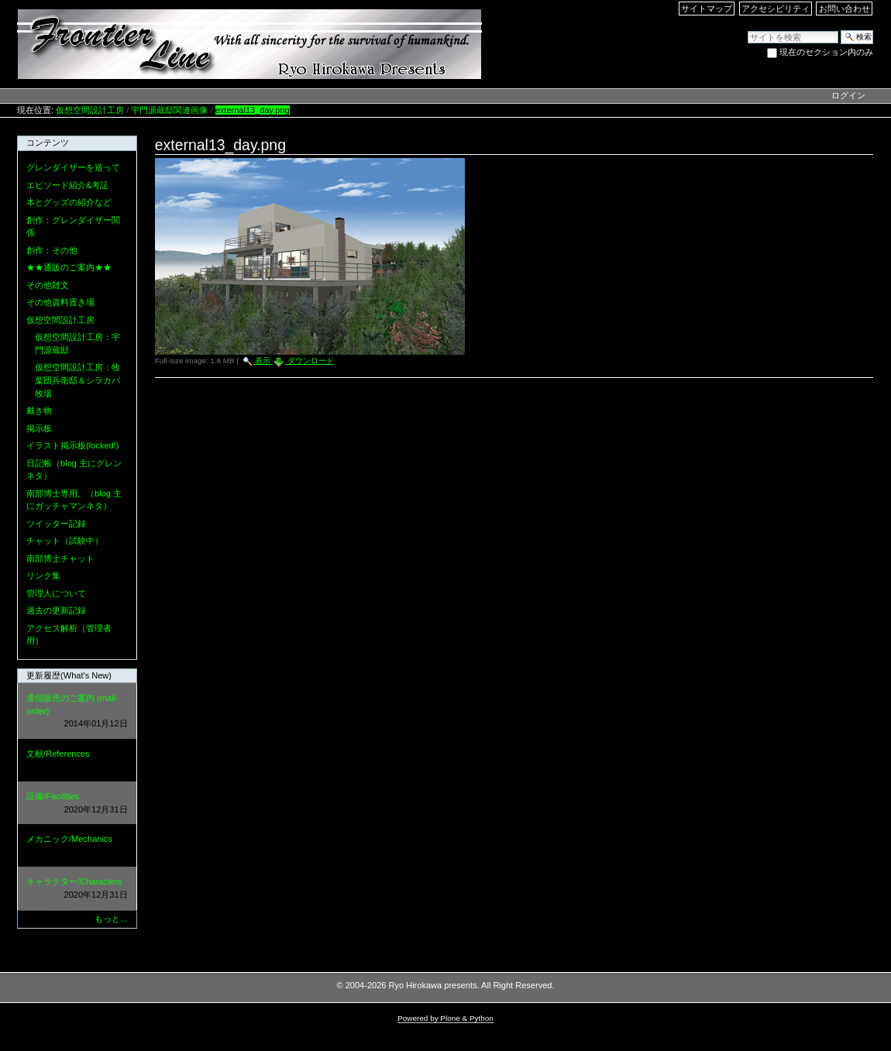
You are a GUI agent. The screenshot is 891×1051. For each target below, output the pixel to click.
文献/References (76, 761)
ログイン (848, 95)
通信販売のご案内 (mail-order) (76, 711)
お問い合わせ (844, 8)
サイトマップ (706, 8)
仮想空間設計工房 (90, 110)
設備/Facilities (76, 804)
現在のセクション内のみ (826, 52)
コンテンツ (47, 142)
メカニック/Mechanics (76, 846)
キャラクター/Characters (76, 889)
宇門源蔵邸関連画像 (169, 110)
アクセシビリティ (775, 8)
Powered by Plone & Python (445, 1018)
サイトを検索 (747, 29)
